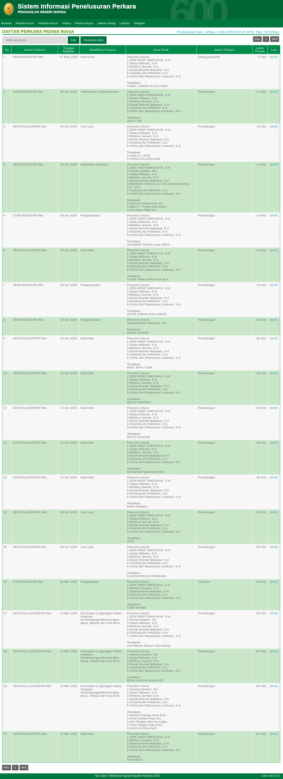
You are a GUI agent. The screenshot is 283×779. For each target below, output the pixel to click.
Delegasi (139, 23)
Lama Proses (260, 49)
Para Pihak (161, 49)
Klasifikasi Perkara (102, 49)
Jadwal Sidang (106, 23)
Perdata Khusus (48, 23)
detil (274, 57)
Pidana (66, 23)
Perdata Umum (25, 23)
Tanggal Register (69, 49)
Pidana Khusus (84, 23)
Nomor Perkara (34, 49)
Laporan (125, 23)
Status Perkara (224, 49)
